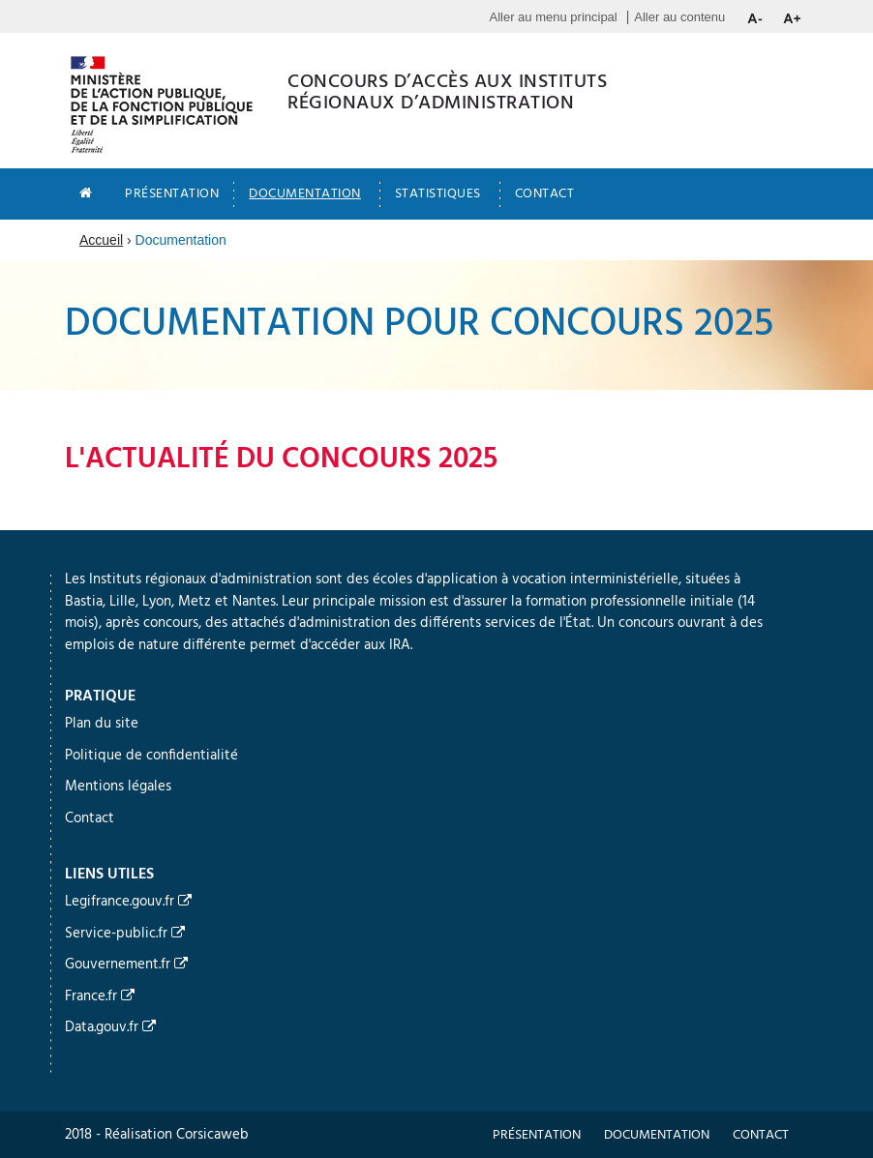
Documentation (305, 194)
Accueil (101, 240)
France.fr (100, 996)
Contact (545, 194)
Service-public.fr (125, 933)
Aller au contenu (679, 17)
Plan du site (101, 723)
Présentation (172, 194)
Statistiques (438, 194)
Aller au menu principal (553, 17)
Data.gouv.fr (110, 1027)
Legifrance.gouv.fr (128, 901)
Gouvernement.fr (126, 964)
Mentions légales (118, 786)
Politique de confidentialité (151, 755)
